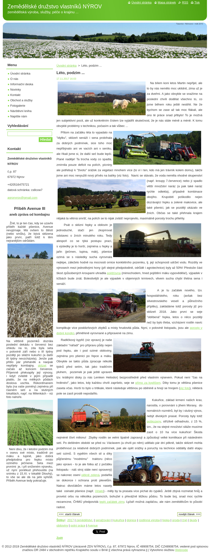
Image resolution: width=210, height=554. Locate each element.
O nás (14, 79)
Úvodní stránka (66, 65)
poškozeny (154, 421)
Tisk (197, 2)
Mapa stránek (167, 2)
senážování (103, 520)
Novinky (15, 89)
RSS (185, 2)
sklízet (42, 365)
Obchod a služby (21, 100)
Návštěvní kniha (21, 111)
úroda (176, 520)
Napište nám (18, 116)
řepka (166, 520)
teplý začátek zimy (111, 501)
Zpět (59, 538)
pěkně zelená (90, 475)
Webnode (181, 550)
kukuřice (118, 520)
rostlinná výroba (149, 520)
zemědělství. (84, 520)
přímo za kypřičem (148, 382)
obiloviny (62, 525)
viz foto (185, 388)
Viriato (99, 491)
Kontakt (15, 95)
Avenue (93, 525)
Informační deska (21, 84)
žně (184, 520)
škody (193, 520)
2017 (70, 520)
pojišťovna (114, 273)
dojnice (131, 520)
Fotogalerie (17, 105)
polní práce (77, 525)
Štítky (60, 520)
